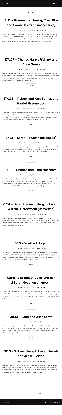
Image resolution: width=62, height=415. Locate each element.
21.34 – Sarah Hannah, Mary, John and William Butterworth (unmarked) (30, 214)
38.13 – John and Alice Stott (31, 326)
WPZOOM (57, 411)
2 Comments (42, 147)
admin (20, 35)
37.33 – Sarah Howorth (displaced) (31, 142)
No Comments (41, 35)
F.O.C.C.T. (6, 3)
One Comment (41, 258)
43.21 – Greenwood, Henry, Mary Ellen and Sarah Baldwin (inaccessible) (31, 25)
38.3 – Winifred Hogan (31, 253)
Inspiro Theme (48, 411)
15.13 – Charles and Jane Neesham (31, 174)
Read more (32, 51)
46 (40, 403)
